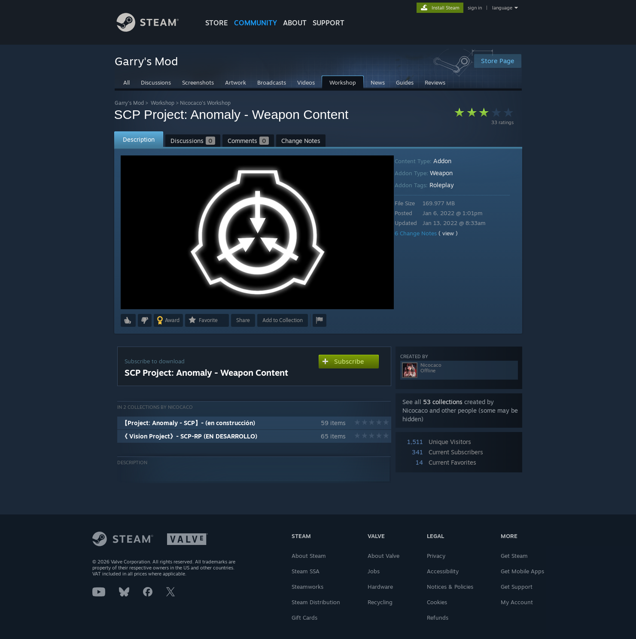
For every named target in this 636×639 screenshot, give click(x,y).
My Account (517, 602)
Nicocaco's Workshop (205, 103)
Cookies (437, 602)
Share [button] (243, 320)
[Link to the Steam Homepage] (154, 29)
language (502, 8)
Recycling (380, 602)
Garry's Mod (129, 103)
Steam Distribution (316, 602)
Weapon (447, 172)
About (295, 22)
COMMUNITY (255, 22)
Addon (448, 160)
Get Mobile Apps (522, 571)
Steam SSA (306, 571)
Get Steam (514, 555)
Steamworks (307, 586)
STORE (216, 22)
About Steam (309, 555)
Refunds (437, 617)
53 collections (443, 401)
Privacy (436, 555)
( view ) (454, 233)
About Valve (383, 555)
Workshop (162, 103)
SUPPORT (328, 22)
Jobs (374, 571)
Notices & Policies (450, 586)
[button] (128, 320)
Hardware (380, 586)
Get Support (517, 586)
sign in (475, 8)
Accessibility (443, 571)
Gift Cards (304, 617)
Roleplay (447, 185)
